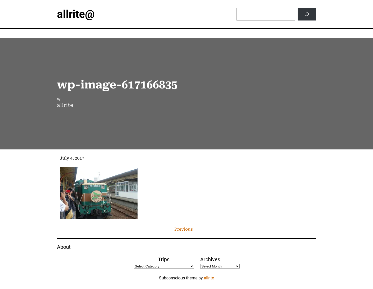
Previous (183, 229)
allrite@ (76, 14)
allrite (209, 278)
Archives (210, 259)
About (64, 247)
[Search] (307, 14)
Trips (163, 259)
